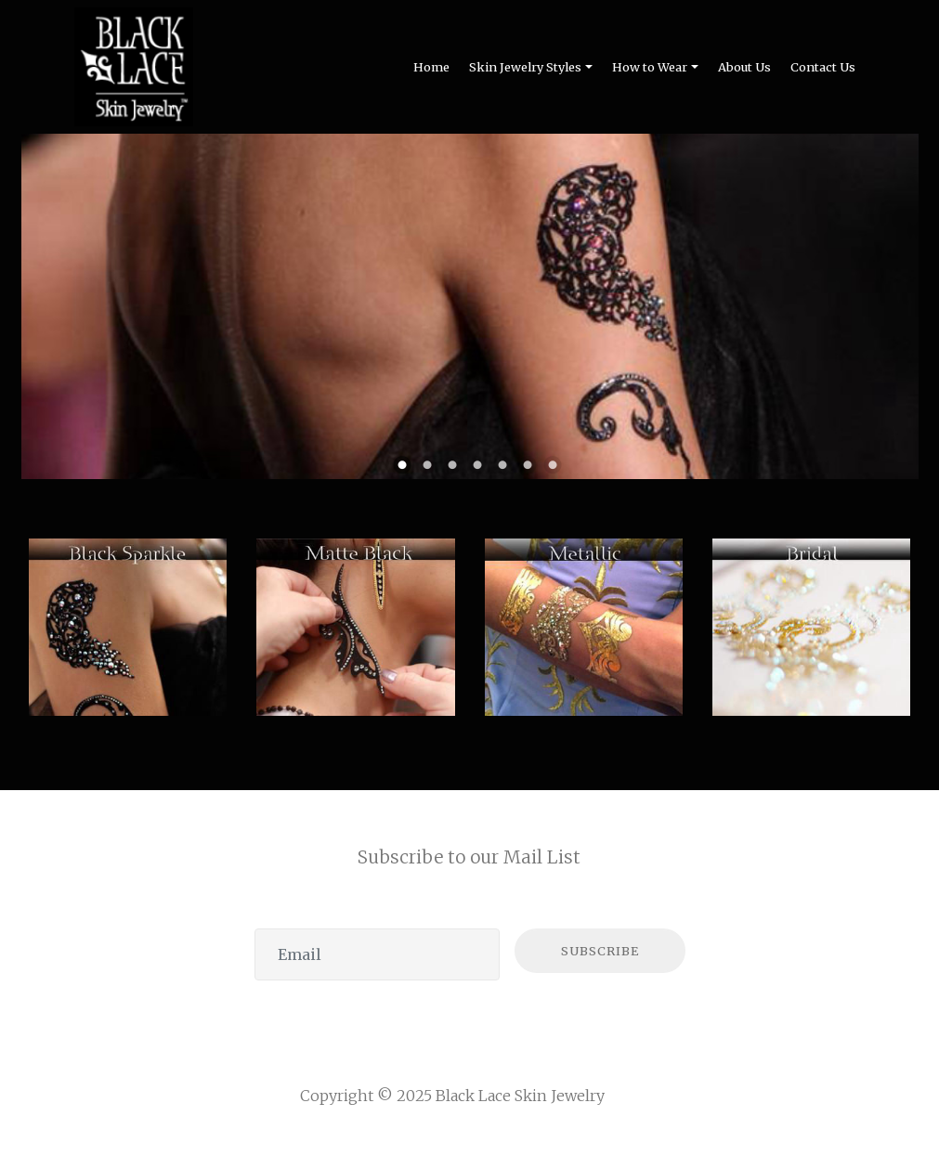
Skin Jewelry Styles (525, 66)
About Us (744, 66)
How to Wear (649, 66)
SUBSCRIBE (600, 950)
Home (431, 66)
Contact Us (822, 66)
